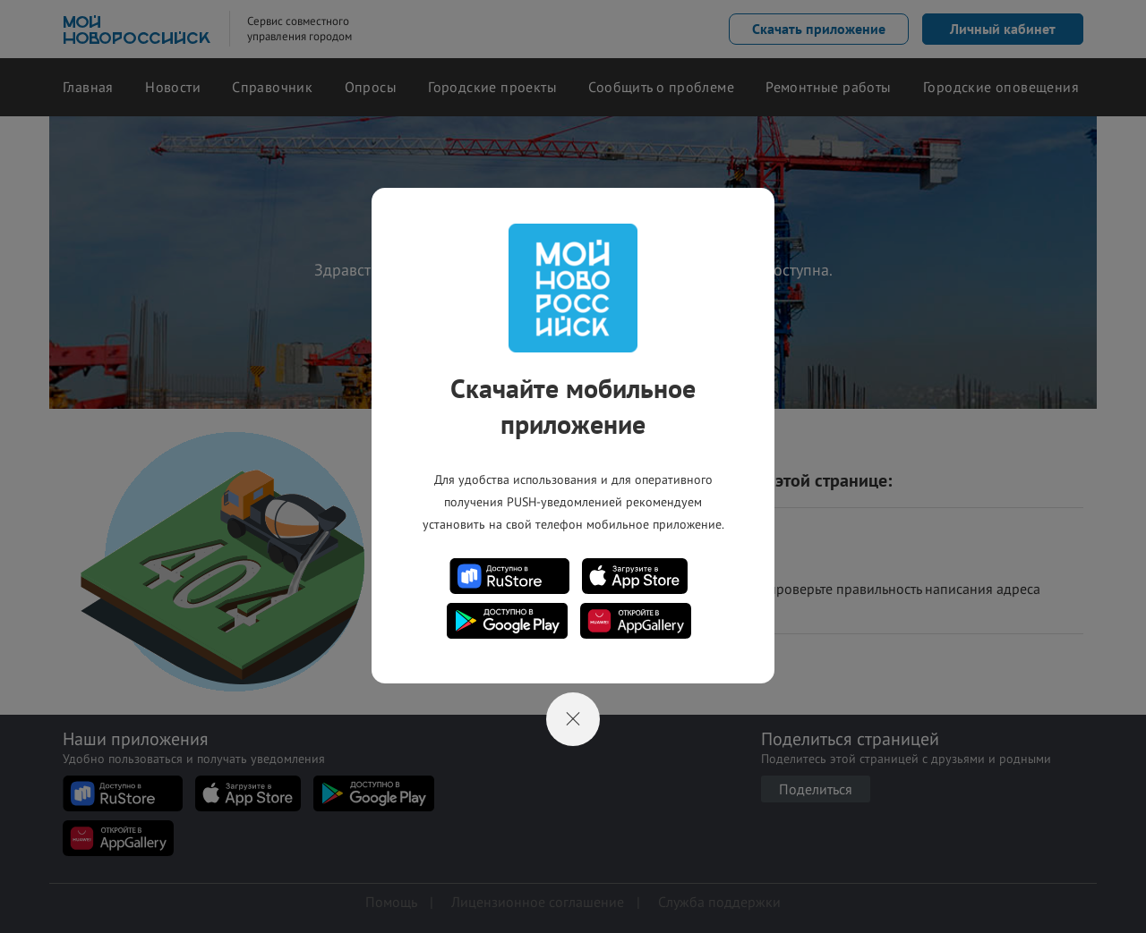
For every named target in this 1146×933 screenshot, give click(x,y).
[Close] (573, 719)
